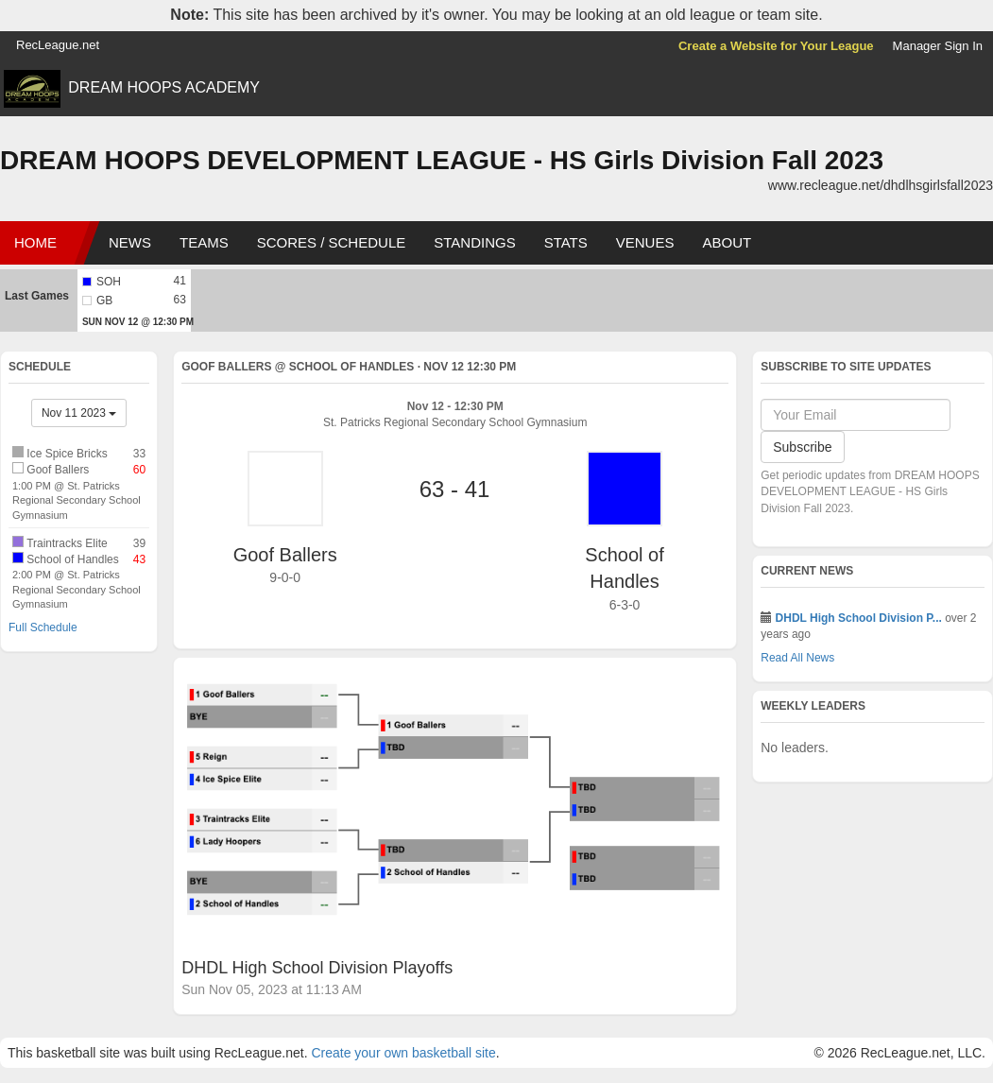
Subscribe (802, 447)
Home (35, 242)
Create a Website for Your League (776, 46)
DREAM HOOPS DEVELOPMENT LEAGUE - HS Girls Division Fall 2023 (441, 160)
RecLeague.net (57, 45)
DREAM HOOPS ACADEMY (164, 87)
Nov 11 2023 (79, 413)
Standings (474, 242)
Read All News (797, 657)
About (726, 242)
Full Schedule (43, 627)
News (130, 242)
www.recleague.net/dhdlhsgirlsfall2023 (880, 185)
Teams (204, 242)
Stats (566, 242)
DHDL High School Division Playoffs (317, 967)
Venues (645, 242)
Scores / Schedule (331, 242)
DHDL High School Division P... (859, 618)
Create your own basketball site (403, 1052)
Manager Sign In (938, 46)
